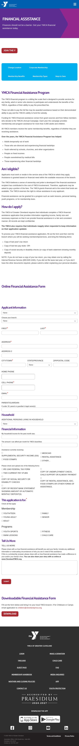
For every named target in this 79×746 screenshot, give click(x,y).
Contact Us (22, 688)
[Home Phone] (18, 376)
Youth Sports (10, 532)
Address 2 (7, 351)
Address (6, 342)
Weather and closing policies (22, 681)
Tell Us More (8, 546)
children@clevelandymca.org (30, 608)
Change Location (14, 67)
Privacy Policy (69, 736)
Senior (45, 517)
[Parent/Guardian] (39, 409)
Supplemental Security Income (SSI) (20, 456)
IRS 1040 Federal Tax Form (16, 469)
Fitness (46, 532)
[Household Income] (39, 437)
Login (21, 654)
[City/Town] (14, 365)
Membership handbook (22, 674)
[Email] (39, 398)
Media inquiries (57, 674)
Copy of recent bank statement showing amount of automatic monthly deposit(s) (18, 491)
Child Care (47, 535)
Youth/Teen (9, 513)
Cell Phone (7, 383)
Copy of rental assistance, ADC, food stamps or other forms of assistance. (57, 484)
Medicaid (46, 453)
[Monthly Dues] (39, 445)
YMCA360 (22, 660)
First (4, 328)
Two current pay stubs (15, 473)
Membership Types (40, 76)
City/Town (7, 361)
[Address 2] (39, 356)
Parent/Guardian (10, 403)
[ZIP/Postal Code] (65, 365)
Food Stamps (10, 459)
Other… (46, 461)
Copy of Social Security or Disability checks (16, 480)
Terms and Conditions (54, 736)
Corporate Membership (38, 67)
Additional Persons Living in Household (22, 420)
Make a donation (57, 654)
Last (42, 328)
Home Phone (8, 372)
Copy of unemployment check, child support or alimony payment (58, 473)
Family (45, 513)
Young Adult (9, 517)
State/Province (35, 361)
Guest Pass (22, 667)
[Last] (58, 333)
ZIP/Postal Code (61, 361)
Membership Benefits (16, 76)
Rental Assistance (51, 457)
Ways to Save (60, 76)
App (57, 681)
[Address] (39, 346)
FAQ (57, 667)
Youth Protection (57, 688)
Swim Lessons (10, 535)
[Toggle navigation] (74, 4)
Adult (6, 521)
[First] (20, 333)
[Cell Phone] (18, 387)
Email (4, 393)
